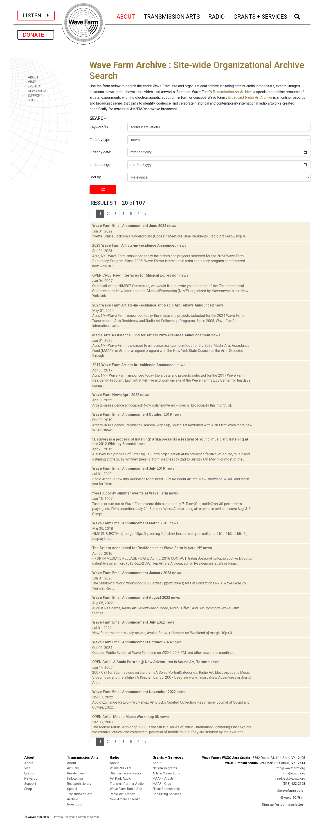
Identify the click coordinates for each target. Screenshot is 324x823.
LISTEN (36, 15)
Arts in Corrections (166, 773)
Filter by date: (100, 152)
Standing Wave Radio (125, 773)
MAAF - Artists (163, 779)
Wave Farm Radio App (126, 789)
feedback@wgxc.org (290, 779)
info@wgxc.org (294, 773)
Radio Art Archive (122, 794)
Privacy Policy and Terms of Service (76, 817)
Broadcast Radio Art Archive (250, 97)
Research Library (79, 784)
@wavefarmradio (290, 791)
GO (103, 190)
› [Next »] (145, 214)
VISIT (30, 82)
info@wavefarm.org (290, 768)
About (28, 763)
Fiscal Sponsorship (166, 789)
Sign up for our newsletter (282, 805)
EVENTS (32, 86)
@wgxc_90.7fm (291, 798)
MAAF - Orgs (162, 784)
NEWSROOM (35, 91)
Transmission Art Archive (232, 92)
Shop (28, 789)
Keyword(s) (99, 127)
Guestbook (75, 804)
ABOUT (126, 16)
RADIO (217, 16)
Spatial (72, 789)
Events (29, 773)
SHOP (30, 100)
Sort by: (95, 177)
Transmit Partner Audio (127, 784)
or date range (100, 165)
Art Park (73, 768)
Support (30, 784)
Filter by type (100, 140)
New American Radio (125, 799)
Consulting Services (167, 794)
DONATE (35, 35)
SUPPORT (33, 95)
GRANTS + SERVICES (260, 16)
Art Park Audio (120, 779)
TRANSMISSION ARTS (172, 16)
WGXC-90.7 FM (120, 768)
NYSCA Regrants (165, 768)
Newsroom (32, 779)
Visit (27, 768)
